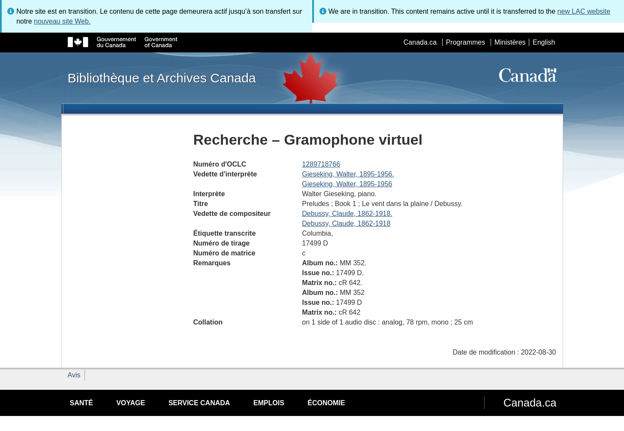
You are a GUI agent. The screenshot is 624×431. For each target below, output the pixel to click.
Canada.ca (420, 42)
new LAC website (584, 11)
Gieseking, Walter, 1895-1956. (348, 174)
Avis (74, 375)
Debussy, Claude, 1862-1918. (347, 213)
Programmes (465, 42)
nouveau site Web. (62, 21)
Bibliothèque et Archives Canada (162, 77)
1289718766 (321, 164)
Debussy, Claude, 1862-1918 (346, 223)
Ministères (510, 42)
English (544, 42)
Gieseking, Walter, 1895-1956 (347, 184)
